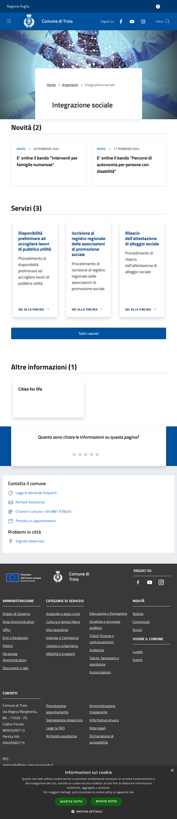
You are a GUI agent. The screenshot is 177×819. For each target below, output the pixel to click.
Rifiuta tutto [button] (106, 801)
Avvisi (21, 148)
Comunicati (141, 621)
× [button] (172, 770)
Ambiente (97, 650)
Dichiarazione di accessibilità (102, 739)
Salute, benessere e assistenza (104, 661)
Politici (8, 645)
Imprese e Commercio (62, 637)
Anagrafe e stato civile (63, 613)
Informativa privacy (104, 720)
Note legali (98, 728)
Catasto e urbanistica (62, 645)
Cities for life (30, 388)
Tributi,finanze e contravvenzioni (102, 639)
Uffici (6, 629)
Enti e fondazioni (15, 637)
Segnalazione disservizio (64, 720)
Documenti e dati (15, 668)
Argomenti (70, 84)
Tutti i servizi (88, 333)
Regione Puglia (18, 6)
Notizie (138, 613)
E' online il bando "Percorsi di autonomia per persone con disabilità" (124, 164)
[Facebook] (119, 21)
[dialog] (88, 792)
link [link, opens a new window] (131, 792)
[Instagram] (141, 21)
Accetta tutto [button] (71, 801)
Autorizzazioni (100, 672)
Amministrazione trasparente (102, 709)
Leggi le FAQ (55, 728)
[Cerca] (167, 21)
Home (51, 84)
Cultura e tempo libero (63, 621)
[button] (89, 811)
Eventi (137, 659)
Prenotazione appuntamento (57, 709)
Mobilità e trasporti (60, 653)
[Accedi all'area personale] (158, 6)
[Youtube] (130, 21)
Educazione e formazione (108, 613)
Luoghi (138, 651)
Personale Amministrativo (14, 657)
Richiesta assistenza (61, 736)
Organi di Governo (16, 613)
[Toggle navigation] (9, 21)
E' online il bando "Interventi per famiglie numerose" (47, 161)
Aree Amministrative (18, 621)
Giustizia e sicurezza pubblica (105, 624)
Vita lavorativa (57, 629)
